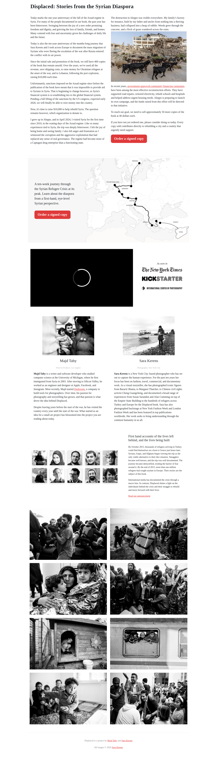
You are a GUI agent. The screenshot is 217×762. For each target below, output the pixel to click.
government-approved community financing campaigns (155, 86)
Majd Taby (112, 740)
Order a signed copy (129, 139)
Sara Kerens (127, 740)
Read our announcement (139, 496)
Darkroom (79, 389)
